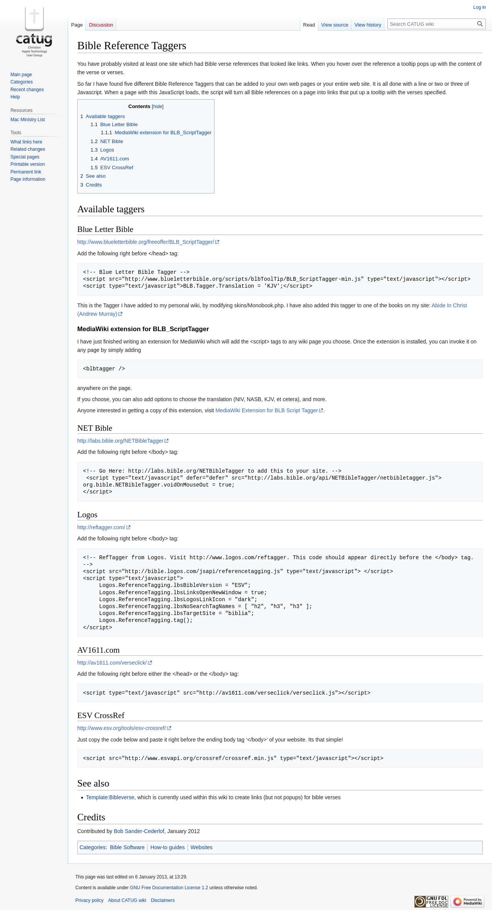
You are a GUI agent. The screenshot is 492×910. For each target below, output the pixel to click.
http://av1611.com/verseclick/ (112, 663)
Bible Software (127, 847)
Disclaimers (163, 900)
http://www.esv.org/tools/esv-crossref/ (121, 728)
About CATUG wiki (127, 900)
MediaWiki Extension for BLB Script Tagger (267, 410)
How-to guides (167, 847)
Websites (202, 847)
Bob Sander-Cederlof (139, 831)
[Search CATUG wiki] (436, 23)
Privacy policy (89, 900)
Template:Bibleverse (110, 797)
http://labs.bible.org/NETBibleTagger (120, 441)
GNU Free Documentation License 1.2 (169, 887)
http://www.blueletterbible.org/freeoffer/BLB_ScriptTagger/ (145, 242)
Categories (93, 847)
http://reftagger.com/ (101, 527)
